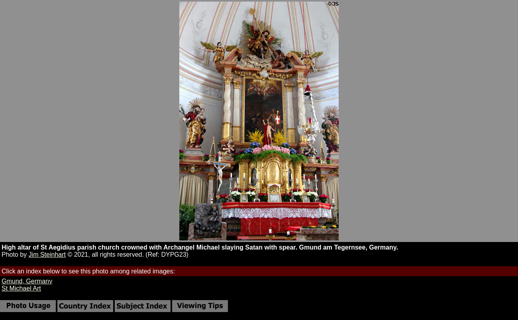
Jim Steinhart (47, 254)
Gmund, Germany (27, 281)
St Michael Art (21, 288)
